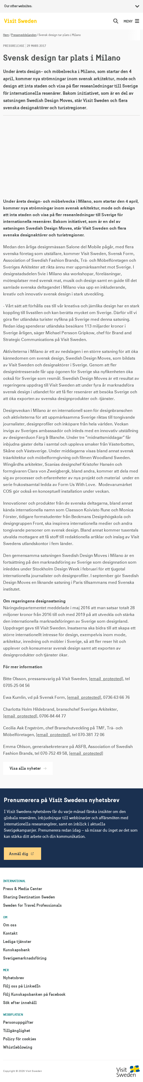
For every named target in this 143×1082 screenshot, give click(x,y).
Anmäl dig (18, 853)
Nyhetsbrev (13, 977)
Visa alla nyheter (28, 768)
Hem (6, 35)
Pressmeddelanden (23, 35)
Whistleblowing (17, 1047)
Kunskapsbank (16, 949)
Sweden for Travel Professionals (32, 905)
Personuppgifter (18, 1022)
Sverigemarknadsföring (25, 958)
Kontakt (10, 933)
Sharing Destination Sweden (29, 896)
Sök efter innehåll (20, 1002)
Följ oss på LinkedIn (22, 986)
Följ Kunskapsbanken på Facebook (34, 994)
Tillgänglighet (16, 1030)
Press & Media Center (22, 888)
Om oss (10, 924)
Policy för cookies (19, 1038)
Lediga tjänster (17, 941)
